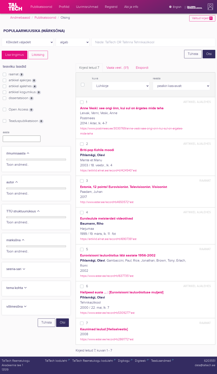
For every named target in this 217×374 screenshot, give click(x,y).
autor (12, 182)
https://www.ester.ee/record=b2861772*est (107, 339)
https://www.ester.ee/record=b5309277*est (107, 313)
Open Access (21, 110)
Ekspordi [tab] (142, 68)
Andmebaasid (20, 18)
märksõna (15, 240)
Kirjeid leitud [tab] (89, 68)
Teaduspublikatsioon (26, 121)
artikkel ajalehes (23, 86)
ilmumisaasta (18, 153)
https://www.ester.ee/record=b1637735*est (107, 276)
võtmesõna (16, 307)
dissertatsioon (21, 98)
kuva (95, 78)
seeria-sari (16, 269)
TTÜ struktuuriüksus (23, 211)
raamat (16, 74)
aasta (6, 132)
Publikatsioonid (45, 18)
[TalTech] (15, 7)
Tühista (193, 54)
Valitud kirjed (202, 18)
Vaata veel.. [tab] (117, 68)
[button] (209, 7)
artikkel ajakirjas (22, 80)
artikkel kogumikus (25, 92)
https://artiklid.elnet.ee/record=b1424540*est (108, 170)
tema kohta (16, 288)
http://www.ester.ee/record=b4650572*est (107, 202)
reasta (156, 78)
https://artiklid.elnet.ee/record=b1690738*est (108, 239)
